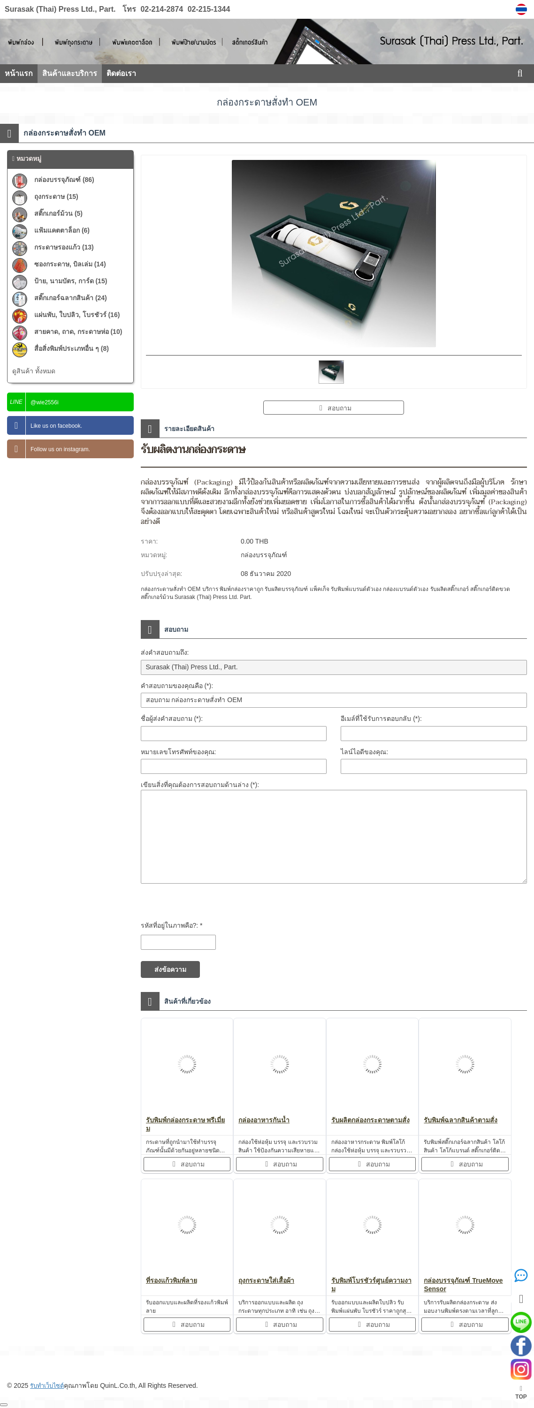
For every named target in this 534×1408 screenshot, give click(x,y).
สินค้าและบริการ (69, 73)
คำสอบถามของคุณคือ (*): (177, 685)
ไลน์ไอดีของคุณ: (364, 752)
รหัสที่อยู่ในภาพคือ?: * (172, 925)
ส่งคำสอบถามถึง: (165, 652)
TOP (520, 1392)
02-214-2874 (161, 9)
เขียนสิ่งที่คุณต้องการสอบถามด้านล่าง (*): (200, 784)
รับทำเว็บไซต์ (49, 1385)
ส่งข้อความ (170, 969)
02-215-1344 (207, 9)
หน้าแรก (19, 73)
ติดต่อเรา (121, 73)
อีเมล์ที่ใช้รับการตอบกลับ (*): (381, 718)
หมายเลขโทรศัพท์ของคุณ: (178, 752)
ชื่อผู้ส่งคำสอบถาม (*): (172, 718)
